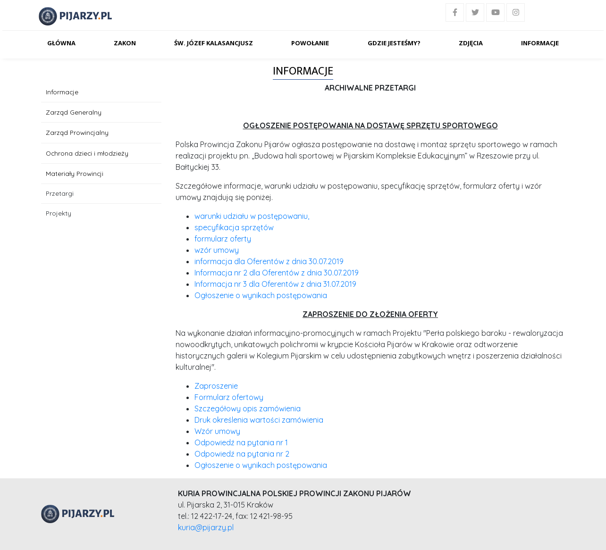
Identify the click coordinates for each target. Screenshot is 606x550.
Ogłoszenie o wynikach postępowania (260, 295)
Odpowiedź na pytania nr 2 (241, 453)
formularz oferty (222, 238)
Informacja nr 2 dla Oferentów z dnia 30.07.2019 (276, 272)
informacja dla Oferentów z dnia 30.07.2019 (269, 261)
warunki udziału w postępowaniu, (251, 216)
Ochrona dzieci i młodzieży (87, 153)
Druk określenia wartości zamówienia (258, 420)
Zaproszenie (216, 386)
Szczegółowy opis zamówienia (247, 408)
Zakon (125, 43)
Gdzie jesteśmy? (394, 43)
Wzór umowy (217, 431)
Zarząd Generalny (73, 112)
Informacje (540, 43)
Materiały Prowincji (74, 173)
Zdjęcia (471, 43)
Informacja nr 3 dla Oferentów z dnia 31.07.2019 (275, 284)
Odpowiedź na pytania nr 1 (241, 442)
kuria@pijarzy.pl (206, 527)
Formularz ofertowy (228, 397)
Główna (61, 43)
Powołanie (310, 43)
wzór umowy (216, 250)
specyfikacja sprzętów (234, 227)
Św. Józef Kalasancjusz (213, 43)
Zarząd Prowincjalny (77, 132)
